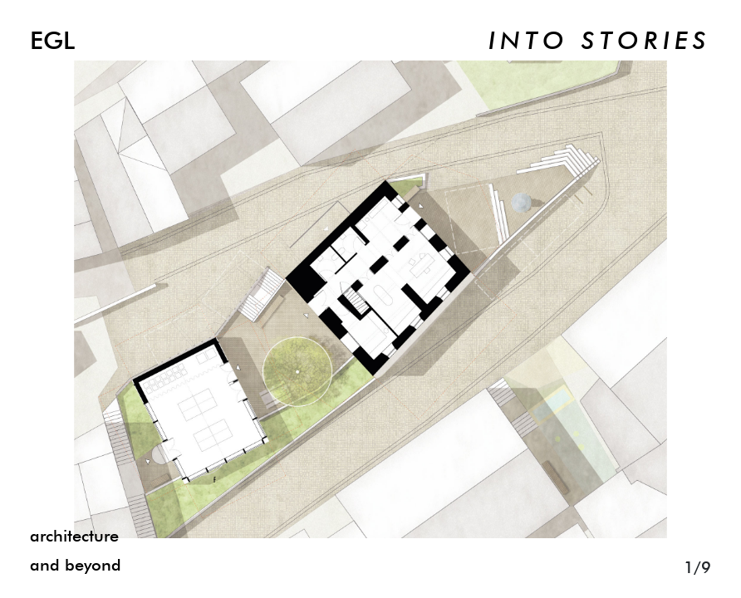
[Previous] (185, 299)
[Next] (555, 299)
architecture (74, 536)
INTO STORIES (599, 42)
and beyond (75, 565)
